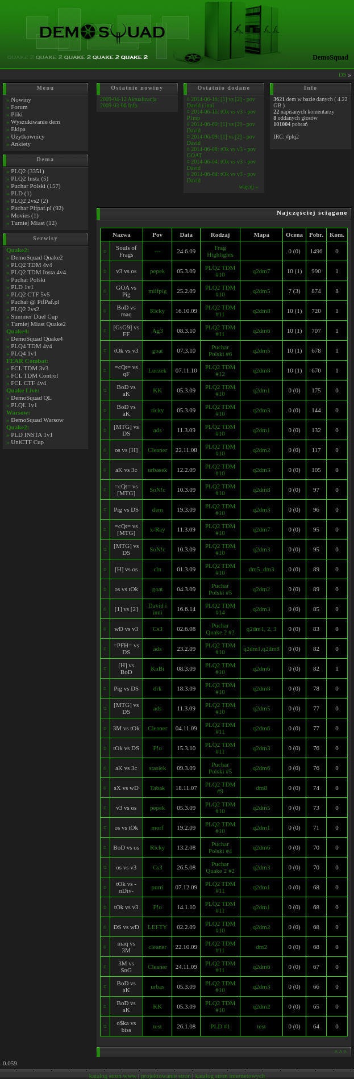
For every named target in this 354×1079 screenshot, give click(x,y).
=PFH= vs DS (126, 648)
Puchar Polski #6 (220, 350)
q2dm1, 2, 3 (262, 628)
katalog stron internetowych (230, 1075)
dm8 (261, 787)
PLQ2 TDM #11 (220, 310)
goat (157, 350)
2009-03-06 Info (119, 105)
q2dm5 (261, 290)
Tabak (157, 787)
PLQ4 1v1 (24, 353)
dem (157, 509)
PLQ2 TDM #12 (220, 370)
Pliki (17, 114)
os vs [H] (126, 449)
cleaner (157, 946)
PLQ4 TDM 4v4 (31, 345)
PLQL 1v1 (24, 405)
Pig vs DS (126, 509)
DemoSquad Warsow (37, 419)
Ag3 (157, 330)
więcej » (249, 186)
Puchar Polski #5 (220, 589)
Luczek (157, 370)
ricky (157, 410)
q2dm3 (261, 410)
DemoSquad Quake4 (37, 338)
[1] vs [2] (126, 608)
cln (157, 569)
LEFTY (157, 926)
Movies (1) (25, 215)
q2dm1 (261, 390)
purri (158, 887)
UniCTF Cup (27, 441)
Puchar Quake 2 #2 (220, 628)
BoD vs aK (126, 390)
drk (157, 688)
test (157, 1026)
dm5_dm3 (261, 569)
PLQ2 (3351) (27, 171)
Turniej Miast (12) (34, 222)
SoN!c (157, 489)
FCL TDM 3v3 (29, 368)
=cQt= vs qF (126, 370)
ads (157, 429)
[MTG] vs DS (126, 430)
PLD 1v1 (22, 286)
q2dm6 (261, 330)
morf (158, 827)
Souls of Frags (126, 251)
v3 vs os (126, 270)
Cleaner (157, 449)
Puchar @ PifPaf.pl (35, 301)
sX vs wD (126, 787)
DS (343, 74)
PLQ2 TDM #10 (220, 271)
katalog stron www (113, 1075)
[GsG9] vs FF (126, 330)
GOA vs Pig (126, 291)
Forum (19, 106)
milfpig (157, 290)
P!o (157, 748)
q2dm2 (261, 449)
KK (157, 390)
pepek (157, 270)
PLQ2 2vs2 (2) (29, 200)
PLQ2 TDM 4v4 (31, 264)
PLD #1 (220, 1026)
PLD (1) (21, 193)
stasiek (157, 767)
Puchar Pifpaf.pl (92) (37, 207)
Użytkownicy (27, 136)
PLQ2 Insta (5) (29, 178)
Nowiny (21, 99)
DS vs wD (126, 926)
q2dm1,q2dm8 (261, 648)
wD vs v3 (126, 628)
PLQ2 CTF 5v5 (30, 294)
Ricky (157, 310)
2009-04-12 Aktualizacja (128, 99)
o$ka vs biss (126, 1026)
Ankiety (21, 143)
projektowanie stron (166, 1075)
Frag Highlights (220, 251)
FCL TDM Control (34, 375)
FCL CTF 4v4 (28, 382)
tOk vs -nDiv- (126, 887)
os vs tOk (126, 588)
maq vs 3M (126, 946)
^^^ (341, 1051)
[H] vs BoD (126, 668)
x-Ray (157, 529)
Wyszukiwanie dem (35, 121)
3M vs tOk (126, 728)
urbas (157, 986)
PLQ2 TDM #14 (220, 609)
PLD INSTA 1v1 (32, 434)
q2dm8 (261, 310)
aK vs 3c (126, 469)
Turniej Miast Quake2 (38, 323)
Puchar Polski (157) (35, 185)
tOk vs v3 (126, 350)
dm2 (261, 946)
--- (158, 251)
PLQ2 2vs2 (25, 309)
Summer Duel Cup (34, 316)
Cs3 (158, 628)
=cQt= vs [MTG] (126, 489)
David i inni (157, 609)
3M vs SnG (126, 966)
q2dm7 (261, 270)
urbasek (157, 469)
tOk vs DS (126, 748)
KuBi (157, 668)
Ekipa (18, 129)
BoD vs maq (126, 310)
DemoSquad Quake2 (37, 257)
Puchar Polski (28, 279)
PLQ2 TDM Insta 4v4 (38, 272)
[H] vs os (126, 569)
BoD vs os (126, 847)
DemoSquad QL (31, 397)
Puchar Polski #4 (220, 847)
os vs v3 (126, 867)
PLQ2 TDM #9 (220, 787)
